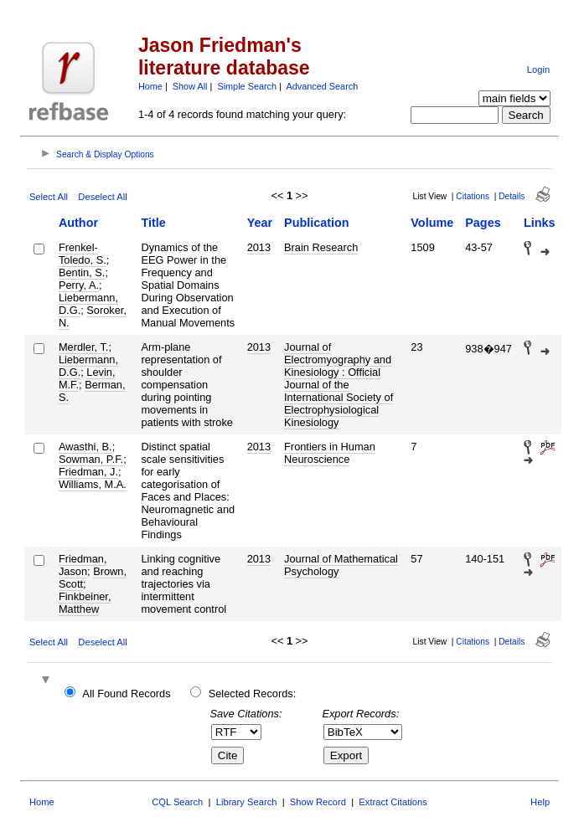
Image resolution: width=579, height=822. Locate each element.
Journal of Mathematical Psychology (341, 565)
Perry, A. (79, 285)
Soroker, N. (93, 316)
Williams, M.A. (93, 484)
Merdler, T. (84, 347)
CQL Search (177, 802)
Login (538, 69)
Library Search (246, 802)
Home (150, 86)
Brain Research (321, 247)
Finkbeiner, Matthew (85, 602)
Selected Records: (253, 693)
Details (512, 196)
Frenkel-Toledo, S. (82, 253)
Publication (316, 222)
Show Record (318, 802)
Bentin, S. (82, 272)
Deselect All (102, 197)
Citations (472, 196)
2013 (259, 247)
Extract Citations (392, 802)
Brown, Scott (93, 577)
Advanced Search (322, 86)
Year (259, 222)
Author (78, 222)
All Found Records (126, 693)
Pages (482, 222)
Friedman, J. (88, 471)
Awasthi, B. (85, 446)
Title (153, 222)
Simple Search (247, 86)
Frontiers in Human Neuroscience (329, 452)
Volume (432, 222)
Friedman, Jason (83, 565)
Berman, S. (92, 390)
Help (540, 802)
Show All (190, 86)
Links (540, 222)
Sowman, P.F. (91, 459)
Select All (48, 197)
